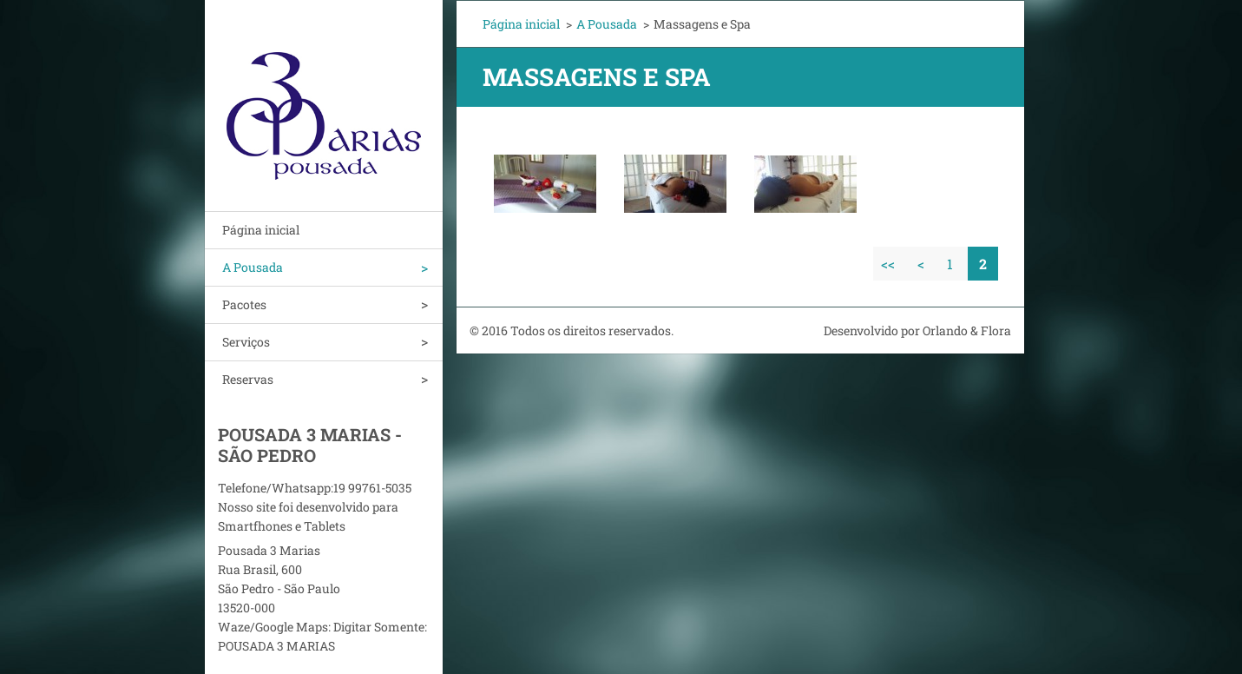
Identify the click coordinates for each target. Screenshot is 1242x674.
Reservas (247, 379)
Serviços (246, 342)
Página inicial (260, 229)
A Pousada (252, 267)
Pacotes (244, 304)
